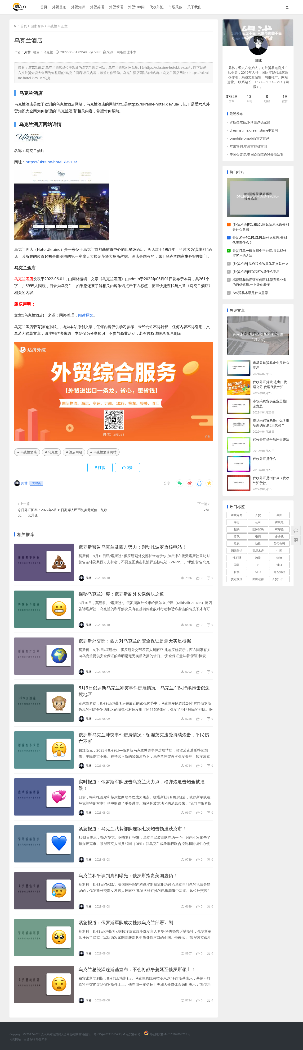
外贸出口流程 (280, 579)
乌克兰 (52, 26)
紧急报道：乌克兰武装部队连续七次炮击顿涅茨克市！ (135, 828)
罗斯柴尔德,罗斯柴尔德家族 (250, 122)
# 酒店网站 (74, 452)
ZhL (206, 510)
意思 (237, 543)
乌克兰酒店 (28, 40)
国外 (237, 565)
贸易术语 (258, 551)
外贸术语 (115, 7)
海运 (237, 522)
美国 (279, 515)
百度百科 (29, 1039)
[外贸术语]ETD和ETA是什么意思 (256, 271)
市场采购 (175, 7)
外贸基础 (59, 7)
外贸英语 (96, 7)
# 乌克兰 (51, 452)
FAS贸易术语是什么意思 (250, 292)
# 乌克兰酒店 (27, 452)
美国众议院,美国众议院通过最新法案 (257, 154)
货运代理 (236, 579)
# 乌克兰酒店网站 (103, 452)
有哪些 (279, 529)
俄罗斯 (236, 558)
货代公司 (279, 543)
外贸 (258, 515)
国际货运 (236, 551)
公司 (258, 522)
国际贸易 (258, 529)
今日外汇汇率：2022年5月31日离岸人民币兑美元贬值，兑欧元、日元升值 (62, 512)
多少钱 (279, 536)
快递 (258, 543)
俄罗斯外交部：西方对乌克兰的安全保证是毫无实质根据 (138, 640)
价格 (237, 572)
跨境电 (279, 522)
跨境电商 (236, 515)
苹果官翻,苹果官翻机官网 (248, 146)
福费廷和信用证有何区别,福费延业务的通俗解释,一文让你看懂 (259, 282)
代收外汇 (156, 7)
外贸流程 (279, 572)
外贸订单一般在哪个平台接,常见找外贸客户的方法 (259, 253)
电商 (258, 536)
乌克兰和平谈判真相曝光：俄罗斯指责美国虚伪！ (131, 875)
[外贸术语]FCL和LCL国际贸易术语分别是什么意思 (260, 227)
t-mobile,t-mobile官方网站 (250, 138)
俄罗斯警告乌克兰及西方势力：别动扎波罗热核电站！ (135, 547)
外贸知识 (78, 7)
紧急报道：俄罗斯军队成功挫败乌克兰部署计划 (128, 922)
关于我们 (194, 7)
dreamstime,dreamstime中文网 (254, 130)
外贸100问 (135, 7)
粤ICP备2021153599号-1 (109, 1034)
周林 (27, 52)
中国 (279, 551)
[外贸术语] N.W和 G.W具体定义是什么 (260, 263)
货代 (237, 536)
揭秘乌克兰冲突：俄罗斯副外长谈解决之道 (124, 594)
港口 (279, 565)
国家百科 (37, 26)
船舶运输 (258, 579)
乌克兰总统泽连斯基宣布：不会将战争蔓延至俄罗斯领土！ (140, 969)
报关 (237, 529)
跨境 (258, 558)
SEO (258, 572)
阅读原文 (85, 314)
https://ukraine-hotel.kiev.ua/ (51, 162)
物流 (279, 558)
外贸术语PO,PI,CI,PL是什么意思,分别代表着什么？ (259, 240)
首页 (43, 7)
